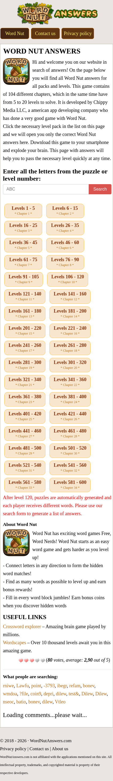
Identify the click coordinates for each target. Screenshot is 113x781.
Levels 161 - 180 (25, 313)
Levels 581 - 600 (70, 485)
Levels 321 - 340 (25, 382)
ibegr (62, 685)
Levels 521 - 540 (25, 467)
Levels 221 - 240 (70, 330)
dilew (61, 693)
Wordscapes (14, 642)
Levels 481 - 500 (25, 450)
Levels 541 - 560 (70, 467)
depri (48, 693)
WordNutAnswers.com (51, 740)
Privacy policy (78, 33)
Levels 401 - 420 (25, 416)
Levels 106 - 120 (67, 279)
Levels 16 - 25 (23, 228)
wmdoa (10, 693)
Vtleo (60, 701)
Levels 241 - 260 (25, 348)
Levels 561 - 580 (25, 485)
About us (60, 748)
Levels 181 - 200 (70, 313)
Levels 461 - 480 (70, 433)
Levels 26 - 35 (65, 228)
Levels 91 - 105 (24, 279)
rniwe (8, 685)
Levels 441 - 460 (25, 433)
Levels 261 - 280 (70, 348)
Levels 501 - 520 (70, 450)
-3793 (49, 685)
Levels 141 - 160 (70, 296)
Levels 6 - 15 (65, 211)
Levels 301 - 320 (70, 365)
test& (74, 693)
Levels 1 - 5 (23, 211)
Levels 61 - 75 (23, 262)
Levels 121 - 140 (25, 296)
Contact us (45, 33)
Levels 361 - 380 (25, 399)
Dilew (87, 693)
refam (74, 685)
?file (24, 693)
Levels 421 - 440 (70, 416)
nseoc (8, 701)
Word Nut (14, 33)
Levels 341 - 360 (70, 382)
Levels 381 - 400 (70, 399)
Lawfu (22, 685)
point (36, 685)
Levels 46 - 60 (65, 245)
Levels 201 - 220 (25, 330)
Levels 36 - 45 (23, 245)
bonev (88, 685)
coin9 (35, 693)
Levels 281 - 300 (25, 365)
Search (100, 189)
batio (21, 701)
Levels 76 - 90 (65, 262)
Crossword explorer (22, 626)
